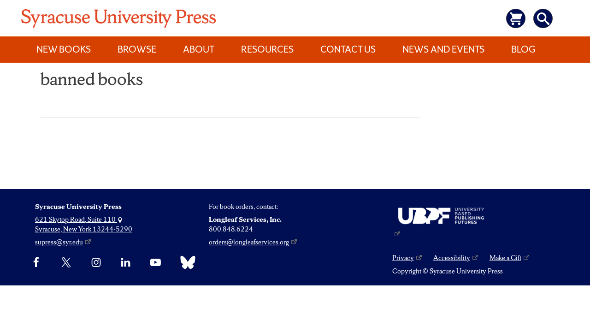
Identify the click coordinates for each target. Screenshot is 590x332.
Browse (137, 49)
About (198, 49)
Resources (267, 49)
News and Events (443, 49)
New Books (63, 49)
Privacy (403, 258)
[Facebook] (36, 262)
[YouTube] (155, 262)
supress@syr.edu (59, 242)
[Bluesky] (185, 262)
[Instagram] (96, 262)
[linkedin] (125, 262)
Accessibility (451, 258)
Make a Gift (505, 258)
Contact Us (348, 49)
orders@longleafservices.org (249, 242)
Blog (523, 49)
